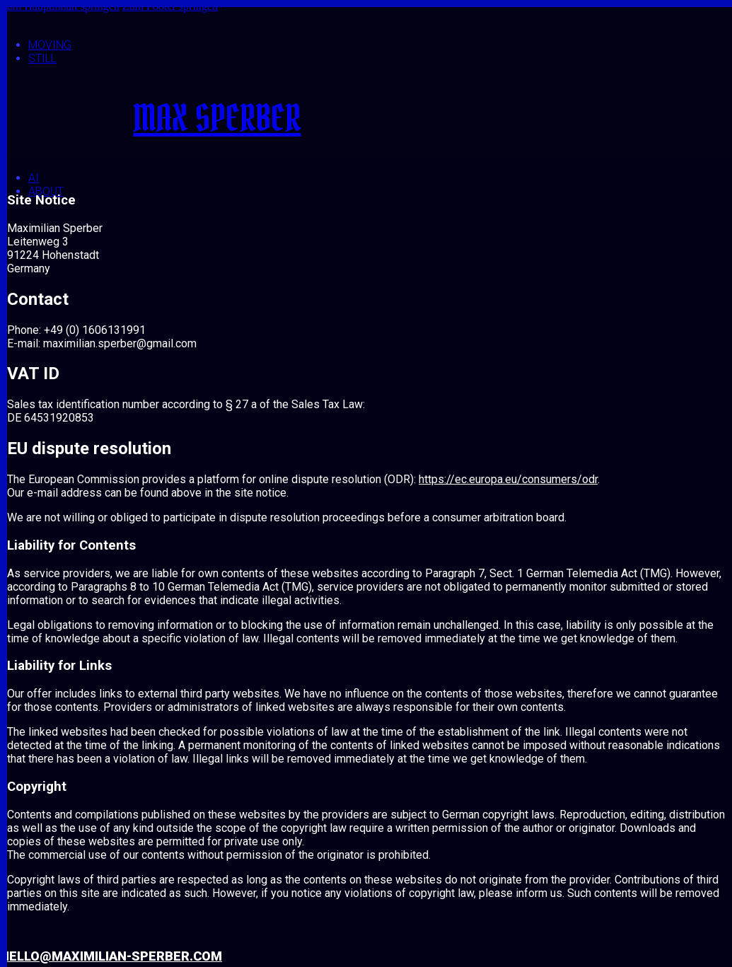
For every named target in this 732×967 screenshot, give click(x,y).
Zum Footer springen (170, 6)
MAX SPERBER (217, 118)
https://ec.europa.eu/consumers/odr (508, 479)
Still (42, 58)
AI (33, 178)
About (46, 191)
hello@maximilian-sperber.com (111, 956)
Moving (49, 45)
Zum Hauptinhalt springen (60, 6)
